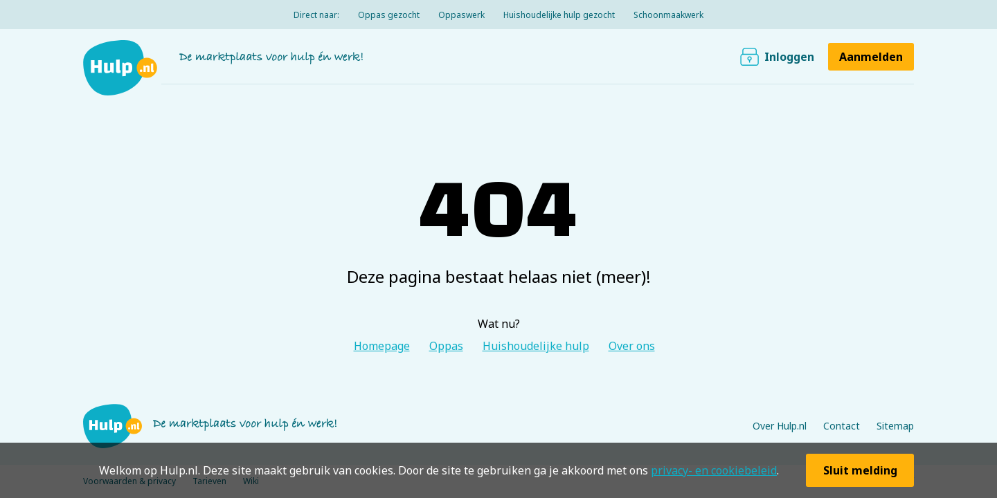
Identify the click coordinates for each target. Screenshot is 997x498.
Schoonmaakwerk (668, 15)
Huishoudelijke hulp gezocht (559, 15)
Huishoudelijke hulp (536, 345)
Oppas (446, 345)
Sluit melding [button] (860, 470)
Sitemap (895, 425)
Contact (841, 425)
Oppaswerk (461, 15)
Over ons (632, 345)
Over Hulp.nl (780, 425)
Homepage (382, 345)
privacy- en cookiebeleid (714, 470)
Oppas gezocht (389, 15)
